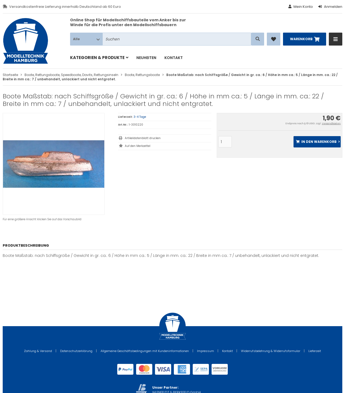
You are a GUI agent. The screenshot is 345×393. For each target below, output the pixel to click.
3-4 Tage (140, 117)
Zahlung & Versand (38, 351)
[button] (86, 39)
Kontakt (173, 57)
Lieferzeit (314, 351)
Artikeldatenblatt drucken (143, 138)
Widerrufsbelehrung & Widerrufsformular (270, 351)
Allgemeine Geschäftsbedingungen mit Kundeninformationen (145, 351)
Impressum (205, 351)
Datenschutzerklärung (76, 351)
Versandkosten (331, 123)
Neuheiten (146, 57)
